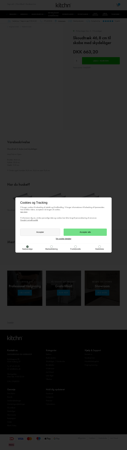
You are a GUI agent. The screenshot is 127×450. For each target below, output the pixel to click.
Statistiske (99, 249)
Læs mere (23, 212)
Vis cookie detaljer (63, 239)
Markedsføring (51, 249)
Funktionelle (75, 249)
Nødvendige (27, 249)
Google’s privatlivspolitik (29, 220)
